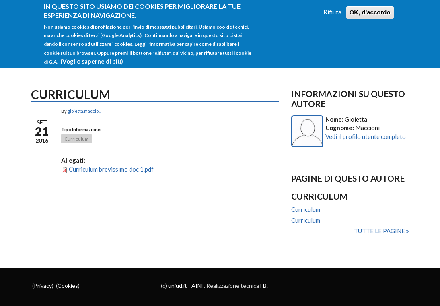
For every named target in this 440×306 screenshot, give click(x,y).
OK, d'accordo (370, 7)
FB (263, 285)
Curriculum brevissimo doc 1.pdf (111, 169)
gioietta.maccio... (84, 111)
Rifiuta (332, 6)
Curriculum (76, 138)
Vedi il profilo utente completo (365, 136)
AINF (197, 285)
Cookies (68, 285)
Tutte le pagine (380, 230)
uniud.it (177, 285)
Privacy (43, 285)
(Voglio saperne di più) (91, 56)
